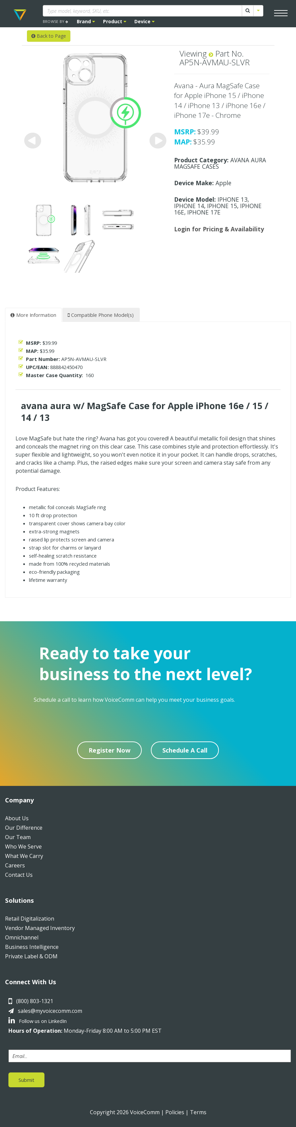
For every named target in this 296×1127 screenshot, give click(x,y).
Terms (198, 1112)
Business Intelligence (32, 947)
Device (144, 21)
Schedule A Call (184, 750)
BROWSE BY (55, 21)
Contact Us (19, 875)
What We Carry (24, 856)
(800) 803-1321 (34, 1001)
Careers (15, 865)
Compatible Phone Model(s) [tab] (101, 314)
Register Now (109, 750)
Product (114, 21)
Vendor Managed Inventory (40, 928)
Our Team (18, 837)
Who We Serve (23, 846)
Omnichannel (21, 937)
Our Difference (23, 827)
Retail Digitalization (29, 918)
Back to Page (48, 36)
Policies (174, 1112)
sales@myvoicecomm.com (50, 1011)
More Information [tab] (33, 314)
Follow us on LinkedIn (37, 1021)
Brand (86, 21)
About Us (17, 818)
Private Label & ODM (31, 956)
